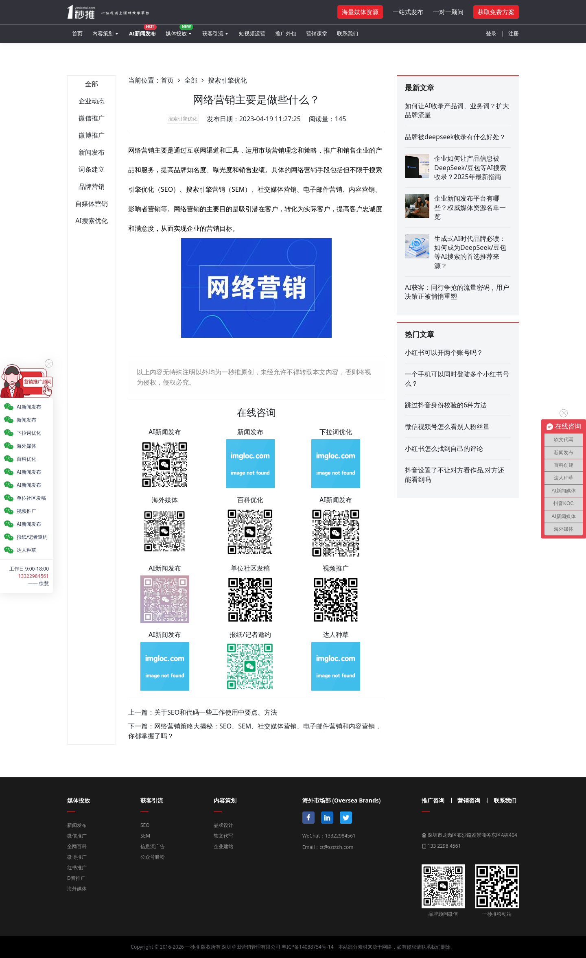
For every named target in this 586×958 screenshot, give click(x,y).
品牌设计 (223, 825)
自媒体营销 (91, 203)
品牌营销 (92, 186)
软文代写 (223, 835)
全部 (91, 83)
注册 (513, 33)
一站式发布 (408, 12)
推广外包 (285, 33)
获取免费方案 (496, 12)
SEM (145, 835)
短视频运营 (252, 33)
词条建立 (92, 169)
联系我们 (347, 33)
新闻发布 (92, 152)
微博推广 (92, 135)
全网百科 (77, 846)
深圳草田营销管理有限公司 (251, 946)
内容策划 (103, 33)
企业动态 (92, 100)
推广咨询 (433, 800)
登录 (491, 33)
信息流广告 (152, 846)
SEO (145, 825)
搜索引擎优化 (227, 80)
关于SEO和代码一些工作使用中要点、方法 (215, 712)
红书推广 (77, 867)
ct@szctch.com (336, 847)
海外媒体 (77, 888)
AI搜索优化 (91, 220)
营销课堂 (316, 33)
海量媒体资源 (360, 12)
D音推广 (76, 878)
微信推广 (92, 118)
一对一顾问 (448, 12)
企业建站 (223, 846)
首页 (77, 33)
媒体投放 (179, 30)
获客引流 (212, 33)
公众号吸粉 (152, 856)
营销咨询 (468, 800)
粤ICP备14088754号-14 (307, 946)
